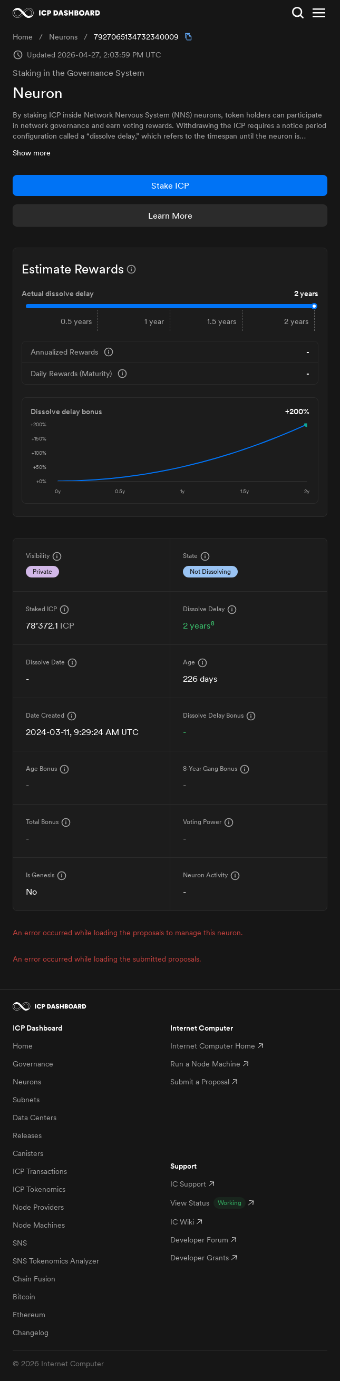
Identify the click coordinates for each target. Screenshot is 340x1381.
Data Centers (34, 1117)
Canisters (28, 1153)
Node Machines (39, 1225)
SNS (20, 1243)
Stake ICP (170, 185)
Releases (27, 1135)
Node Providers (38, 1207)
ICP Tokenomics (39, 1189)
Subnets (26, 1099)
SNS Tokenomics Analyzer (56, 1261)
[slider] (314, 306)
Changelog (30, 1332)
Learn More (170, 215)
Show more (32, 153)
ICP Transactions (40, 1171)
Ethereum (29, 1314)
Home (23, 1046)
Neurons (27, 1081)
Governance (33, 1064)
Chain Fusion (34, 1279)
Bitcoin (24, 1296)
